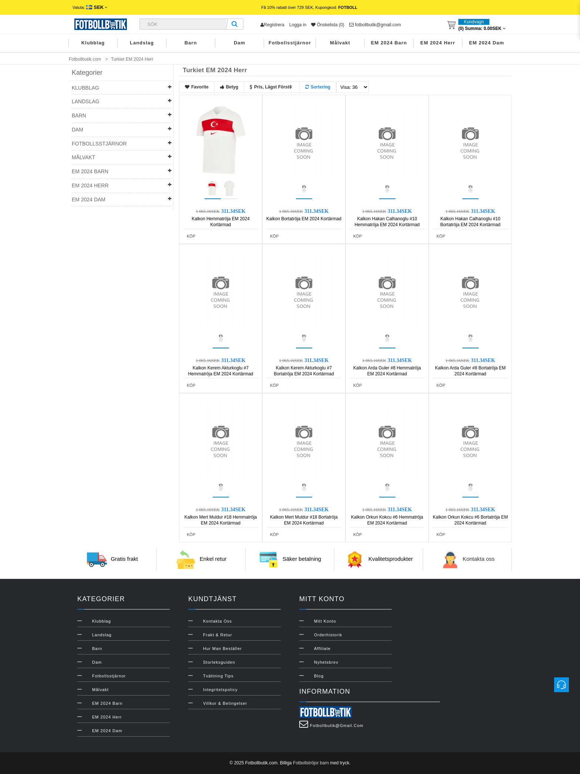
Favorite (197, 87)
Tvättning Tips (218, 676)
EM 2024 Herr (437, 43)
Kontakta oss (479, 559)
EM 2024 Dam (486, 43)
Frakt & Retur (217, 635)
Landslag (142, 43)
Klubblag (93, 43)
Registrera (272, 24)
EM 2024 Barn (389, 43)
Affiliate (322, 648)
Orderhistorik (328, 635)
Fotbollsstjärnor (290, 43)
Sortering (317, 87)
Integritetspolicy (220, 689)
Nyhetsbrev (326, 662)
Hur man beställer (222, 648)
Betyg (229, 87)
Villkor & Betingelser (225, 703)
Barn (191, 43)
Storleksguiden (219, 662)
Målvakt (340, 43)
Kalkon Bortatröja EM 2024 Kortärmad (303, 218)
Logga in (297, 24)
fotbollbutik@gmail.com (375, 24)
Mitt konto (325, 621)
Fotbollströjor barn (311, 762)
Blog (319, 676)
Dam (239, 43)
